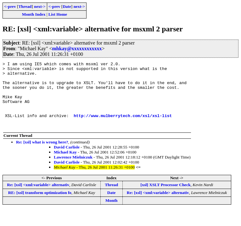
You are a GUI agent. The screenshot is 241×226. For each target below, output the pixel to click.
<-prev (10, 6)
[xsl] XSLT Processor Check (166, 198)
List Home (57, 14)
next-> (39, 6)
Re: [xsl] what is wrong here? (42, 155)
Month (111, 213)
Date (67, 6)
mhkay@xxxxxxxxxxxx (77, 48)
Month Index (33, 14)
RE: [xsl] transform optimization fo (39, 205)
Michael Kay (65, 165)
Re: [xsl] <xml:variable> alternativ (38, 198)
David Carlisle (67, 160)
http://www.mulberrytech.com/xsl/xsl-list (123, 127)
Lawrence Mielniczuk (73, 170)
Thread (24, 6)
